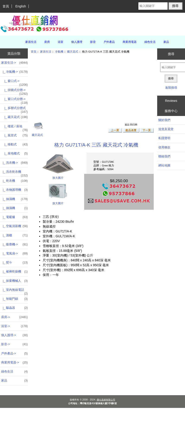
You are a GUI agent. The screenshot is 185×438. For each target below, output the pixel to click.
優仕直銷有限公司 (106, 399)
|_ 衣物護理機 (14, 190)
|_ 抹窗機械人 (14, 281)
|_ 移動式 (14, 144)
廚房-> (14, 317)
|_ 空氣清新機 (14, 226)
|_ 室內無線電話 (14, 291)
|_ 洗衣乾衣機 (14, 173)
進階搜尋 (171, 87)
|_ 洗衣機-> (14, 163)
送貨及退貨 (165, 129)
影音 (93, 42)
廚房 (47, 42)
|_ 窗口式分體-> (14, 100)
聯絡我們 (164, 156)
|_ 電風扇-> (14, 253)
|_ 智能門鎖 (14, 299)
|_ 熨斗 (14, 262)
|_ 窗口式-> (14, 82)
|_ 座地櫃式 (14, 153)
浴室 (60, 42)
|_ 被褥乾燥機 (14, 271)
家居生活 (45, 51)
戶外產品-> (14, 353)
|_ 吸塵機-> (14, 244)
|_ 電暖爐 (14, 217)
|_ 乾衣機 (14, 181)
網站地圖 (164, 165)
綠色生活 (150, 42)
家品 (166, 42)
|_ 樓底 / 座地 (14, 128)
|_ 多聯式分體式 (14, 109)
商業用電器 (130, 42)
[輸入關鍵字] (153, 6)
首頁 (6, 6)
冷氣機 (59, 51)
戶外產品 (109, 42)
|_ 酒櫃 (14, 235)
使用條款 (164, 147)
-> (14, 63)
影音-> (14, 344)
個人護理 (76, 42)
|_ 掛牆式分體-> (14, 91)
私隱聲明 (164, 138)
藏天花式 (72, 51)
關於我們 (164, 120)
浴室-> (14, 326)
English (20, 6)
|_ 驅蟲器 (14, 308)
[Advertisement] (90, 87)
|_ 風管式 (14, 135)
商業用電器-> (14, 362)
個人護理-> (14, 335)
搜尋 (171, 54)
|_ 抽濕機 (14, 199)
